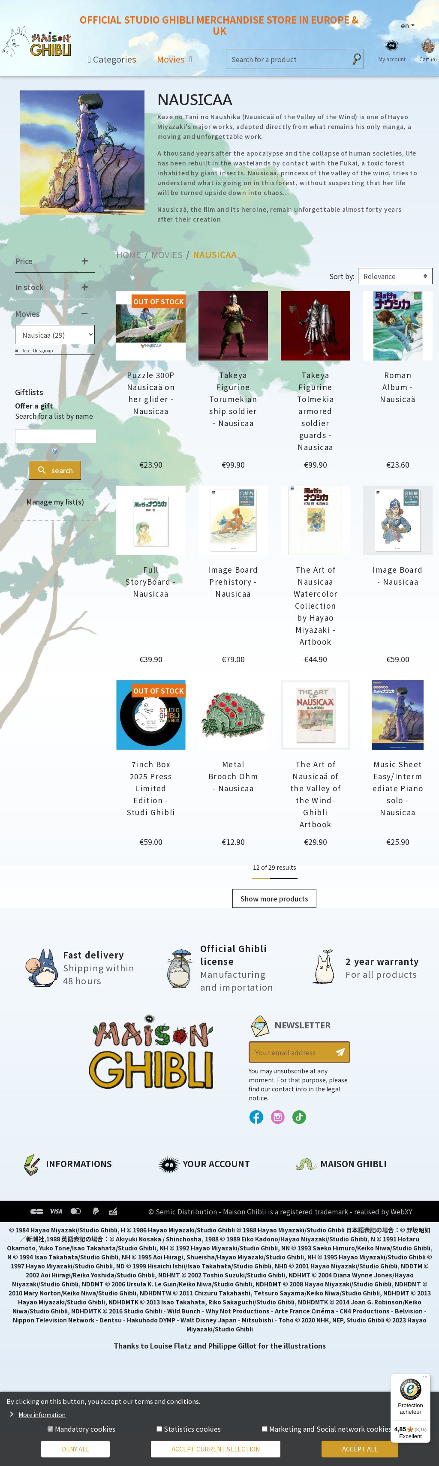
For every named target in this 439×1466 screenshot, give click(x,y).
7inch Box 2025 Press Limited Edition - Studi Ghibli (151, 788)
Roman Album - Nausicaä (397, 387)
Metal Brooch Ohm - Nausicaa (233, 776)
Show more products (274, 898)
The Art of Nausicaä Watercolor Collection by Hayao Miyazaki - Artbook (316, 605)
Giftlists (29, 392)
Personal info (182, 1184)
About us (37, 1184)
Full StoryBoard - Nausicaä (151, 581)
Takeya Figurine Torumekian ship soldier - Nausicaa (233, 399)
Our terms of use (51, 1213)
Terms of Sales (47, 1227)
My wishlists (180, 1242)
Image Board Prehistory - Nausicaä (233, 581)
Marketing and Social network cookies (330, 1429)
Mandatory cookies (85, 1429)
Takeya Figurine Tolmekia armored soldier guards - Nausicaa (315, 411)
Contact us (315, 1275)
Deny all (75, 1449)
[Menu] (425, 1379)
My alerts (174, 1256)
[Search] (286, 59)
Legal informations (56, 1198)
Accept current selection (215, 1449)
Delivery (35, 1242)
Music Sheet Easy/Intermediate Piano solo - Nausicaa (398, 788)
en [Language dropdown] (405, 25)
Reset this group (37, 350)
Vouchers (174, 1227)
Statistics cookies (192, 1429)
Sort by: (342, 276)
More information (42, 1414)
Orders (170, 1198)
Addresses (176, 1213)
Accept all (360, 1449)
